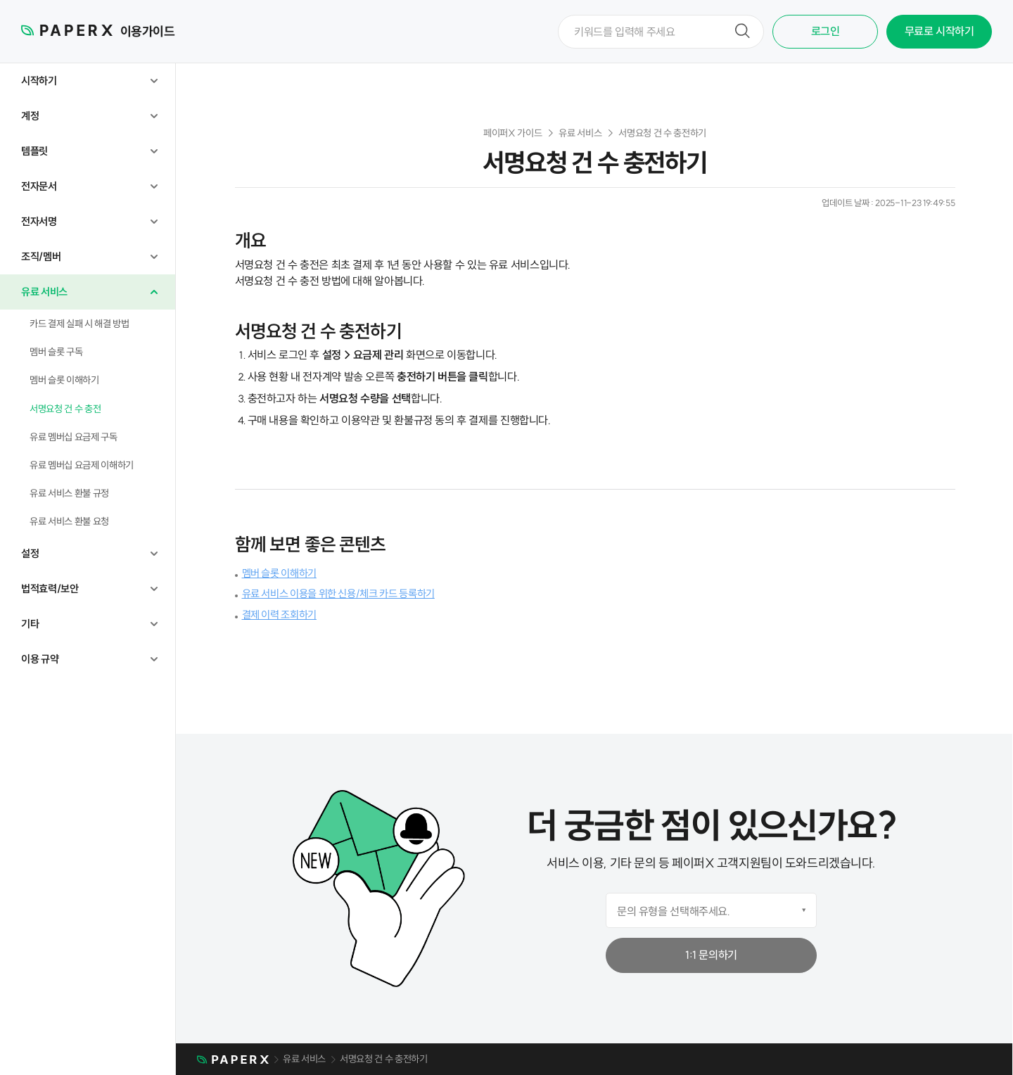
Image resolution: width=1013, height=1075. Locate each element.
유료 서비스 (580, 133)
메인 (233, 1060)
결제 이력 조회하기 (279, 614)
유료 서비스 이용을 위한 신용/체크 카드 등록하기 (338, 593)
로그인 (825, 31)
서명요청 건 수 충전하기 (662, 133)
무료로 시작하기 (939, 31)
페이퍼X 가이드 (512, 133)
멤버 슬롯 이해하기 (279, 573)
